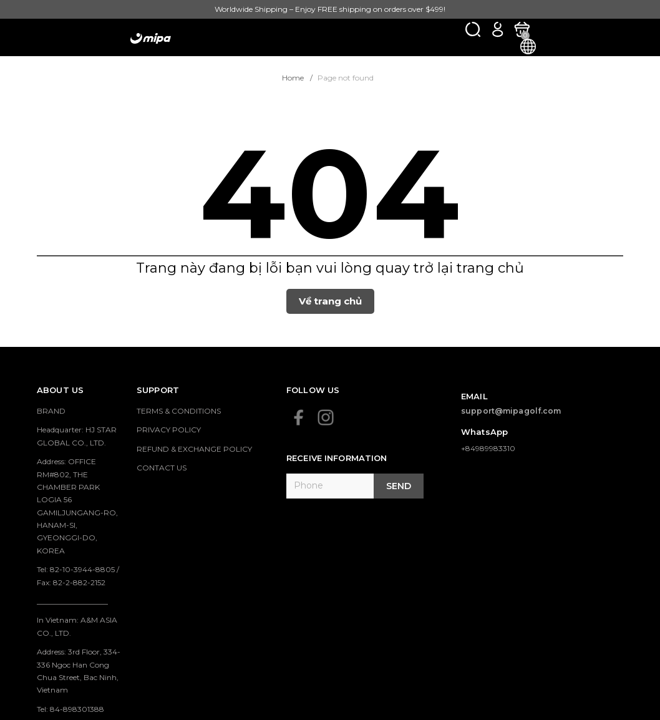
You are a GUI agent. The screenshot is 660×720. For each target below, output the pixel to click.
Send (398, 486)
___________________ (72, 601)
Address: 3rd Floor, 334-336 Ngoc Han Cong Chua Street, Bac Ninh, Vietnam (78, 670)
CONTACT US (162, 467)
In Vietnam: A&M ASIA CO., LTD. (77, 626)
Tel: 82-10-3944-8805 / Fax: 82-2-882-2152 (78, 575)
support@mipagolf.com (511, 411)
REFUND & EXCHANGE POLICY (194, 449)
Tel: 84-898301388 (70, 709)
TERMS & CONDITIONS (179, 411)
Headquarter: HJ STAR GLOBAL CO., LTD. (77, 436)
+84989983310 (488, 448)
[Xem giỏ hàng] (522, 29)
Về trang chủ (330, 301)
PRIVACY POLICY (169, 429)
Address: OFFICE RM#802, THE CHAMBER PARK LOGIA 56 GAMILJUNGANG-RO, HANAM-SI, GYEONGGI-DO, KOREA (77, 506)
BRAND (51, 411)
